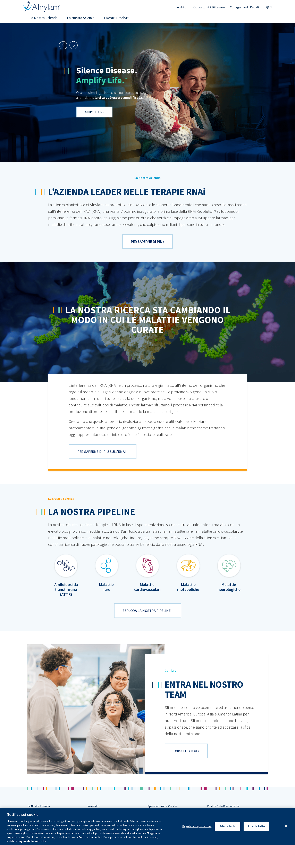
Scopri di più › (94, 112)
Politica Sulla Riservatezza (223, 806)
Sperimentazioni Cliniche (163, 806)
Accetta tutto (256, 830)
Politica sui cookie (90, 841)
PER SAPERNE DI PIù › (147, 241)
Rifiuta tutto (227, 830)
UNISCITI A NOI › (186, 750)
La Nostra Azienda (39, 806)
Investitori (94, 806)
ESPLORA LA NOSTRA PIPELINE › (147, 610)
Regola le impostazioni (196, 830)
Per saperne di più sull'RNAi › (102, 451)
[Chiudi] (285, 830)
